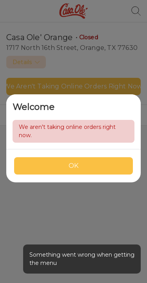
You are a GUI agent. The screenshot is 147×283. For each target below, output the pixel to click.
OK (73, 165)
